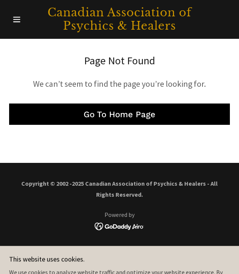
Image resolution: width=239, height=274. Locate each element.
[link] (119, 19)
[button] (25, 19)
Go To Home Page (119, 114)
